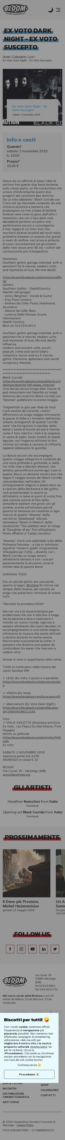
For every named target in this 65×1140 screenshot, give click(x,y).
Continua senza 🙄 (29, 1065)
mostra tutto (38, 1046)
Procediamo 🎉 (29, 1074)
